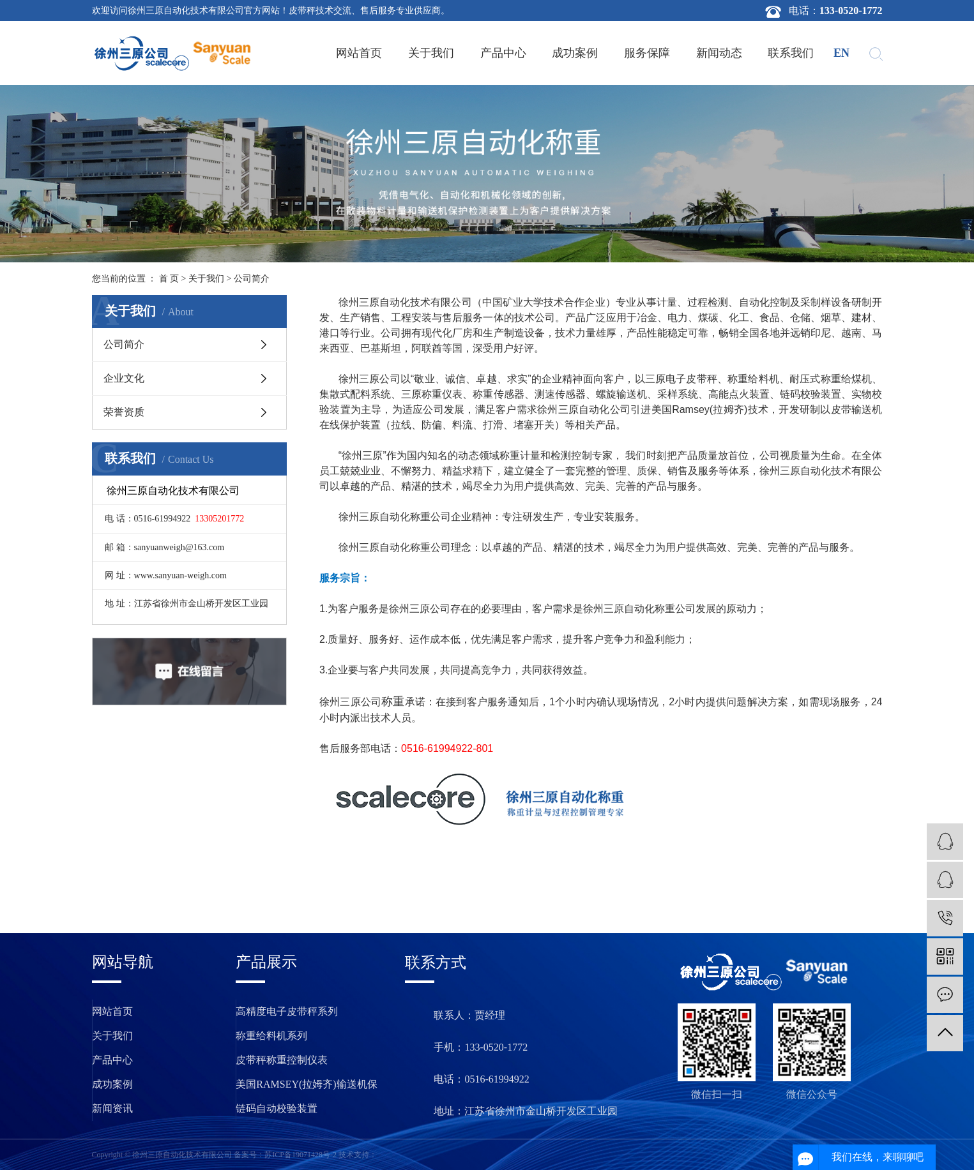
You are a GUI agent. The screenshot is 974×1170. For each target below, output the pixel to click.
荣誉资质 (123, 412)
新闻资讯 (112, 1108)
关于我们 (431, 53)
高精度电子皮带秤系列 (287, 1011)
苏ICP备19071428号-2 (300, 1154)
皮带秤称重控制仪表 (282, 1059)
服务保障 (647, 53)
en (841, 53)
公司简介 (123, 344)
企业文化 (123, 378)
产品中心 (503, 53)
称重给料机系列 (271, 1035)
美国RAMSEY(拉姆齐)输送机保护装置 (306, 1088)
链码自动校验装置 (276, 1108)
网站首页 (359, 53)
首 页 (169, 278)
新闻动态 (719, 53)
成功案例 (575, 53)
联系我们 (791, 53)
